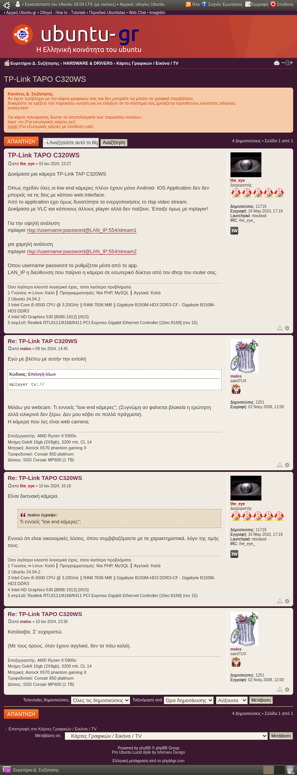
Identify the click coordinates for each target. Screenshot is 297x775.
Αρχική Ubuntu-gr (21, 12)
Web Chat (137, 12)
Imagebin (157, 12)
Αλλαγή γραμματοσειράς (287, 63)
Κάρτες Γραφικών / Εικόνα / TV (147, 63)
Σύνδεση (285, 4)
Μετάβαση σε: (48, 735)
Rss (196, 4)
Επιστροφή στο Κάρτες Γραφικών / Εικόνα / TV (53, 729)
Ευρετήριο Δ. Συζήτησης (35, 63)
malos (25, 349)
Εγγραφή (259, 4)
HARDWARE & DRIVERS (88, 63)
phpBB (145, 748)
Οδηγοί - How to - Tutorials (62, 12)
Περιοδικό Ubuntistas (107, 12)
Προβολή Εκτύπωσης (277, 62)
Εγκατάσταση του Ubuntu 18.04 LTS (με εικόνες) (70, 4)
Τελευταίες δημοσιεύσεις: (77, 699)
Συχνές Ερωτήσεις (225, 4)
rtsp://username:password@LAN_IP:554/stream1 (82, 230)
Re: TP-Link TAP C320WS (42, 341)
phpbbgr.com (173, 761)
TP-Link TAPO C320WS (45, 79)
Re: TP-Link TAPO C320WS (45, 478)
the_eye (27, 164)
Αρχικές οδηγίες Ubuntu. (142, 4)
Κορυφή (287, 328)
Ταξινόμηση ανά (173, 699)
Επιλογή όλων (42, 374)
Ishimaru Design (171, 752)
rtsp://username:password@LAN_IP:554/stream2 (82, 251)
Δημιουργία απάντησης (21, 141)
